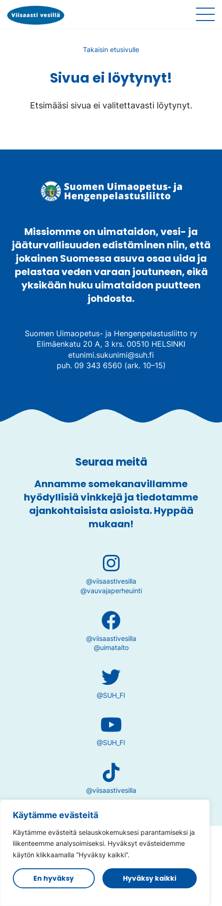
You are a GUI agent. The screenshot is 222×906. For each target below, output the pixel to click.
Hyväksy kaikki (149, 878)
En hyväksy (53, 878)
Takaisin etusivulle (111, 49)
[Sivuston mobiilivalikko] (205, 14)
